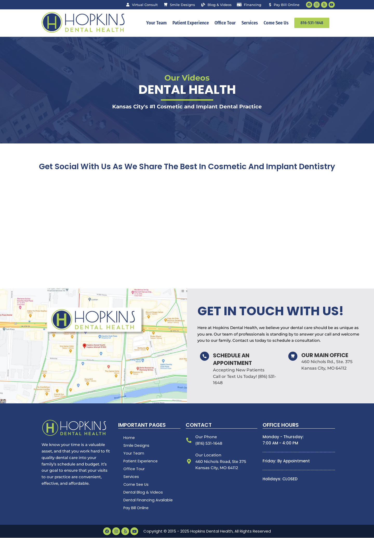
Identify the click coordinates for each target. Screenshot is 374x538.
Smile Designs (136, 445)
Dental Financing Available (148, 500)
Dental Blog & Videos (143, 492)
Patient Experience (190, 23)
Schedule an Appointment (232, 359)
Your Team (156, 23)
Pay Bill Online (136, 508)
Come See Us (276, 23)
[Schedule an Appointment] (204, 356)
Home (129, 438)
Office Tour (225, 23)
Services (250, 23)
